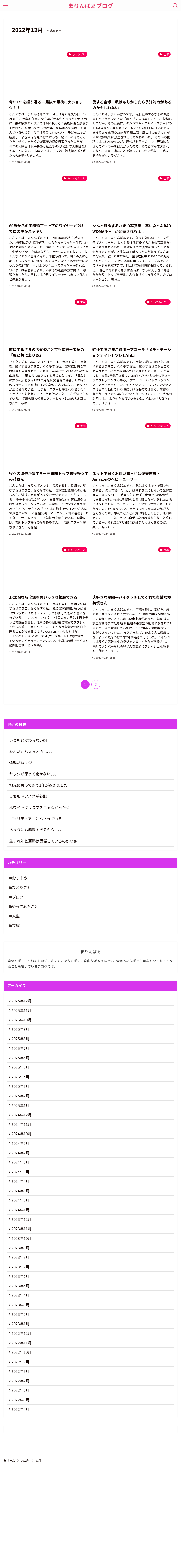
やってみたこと (27, 912)
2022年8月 (22, 1447)
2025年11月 (23, 1023)
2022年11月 (23, 1414)
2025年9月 (22, 1045)
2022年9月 (22, 1436)
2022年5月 (22, 1481)
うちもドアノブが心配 (28, 796)
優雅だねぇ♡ (20, 762)
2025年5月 (22, 1090)
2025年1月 (22, 1134)
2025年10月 (23, 1034)
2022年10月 (23, 1425)
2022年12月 (23, 1402)
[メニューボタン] (5, 5)
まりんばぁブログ (90, 5)
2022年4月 (22, 1492)
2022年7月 (22, 1458)
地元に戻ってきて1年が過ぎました (38, 785)
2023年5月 (22, 1347)
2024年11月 (23, 1157)
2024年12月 (23, 1145)
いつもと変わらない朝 (28, 740)
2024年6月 (22, 1201)
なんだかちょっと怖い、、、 (31, 751)
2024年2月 (22, 1246)
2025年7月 (22, 1067)
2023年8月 (22, 1313)
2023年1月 (22, 1391)
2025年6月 (22, 1079)
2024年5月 (22, 1212)
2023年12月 (23, 1268)
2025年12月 (23, 1011)
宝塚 (17, 935)
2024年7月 (22, 1190)
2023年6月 (22, 1335)
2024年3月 (22, 1235)
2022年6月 (22, 1469)
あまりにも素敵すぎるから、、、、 (36, 829)
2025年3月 (22, 1112)
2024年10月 (23, 1168)
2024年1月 (22, 1257)
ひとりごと (23, 890)
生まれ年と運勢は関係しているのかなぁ (43, 841)
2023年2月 (22, 1380)
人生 (17, 923)
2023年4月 (22, 1358)
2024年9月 (22, 1179)
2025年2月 (22, 1123)
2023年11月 (23, 1280)
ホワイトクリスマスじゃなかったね (39, 807)
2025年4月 (22, 1101)
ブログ (19, 901)
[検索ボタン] (175, 5)
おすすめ (21, 879)
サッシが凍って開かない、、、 (33, 774)
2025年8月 (22, 1056)
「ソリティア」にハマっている (35, 818)
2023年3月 (22, 1369)
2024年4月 (22, 1224)
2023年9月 (22, 1302)
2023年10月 (23, 1291)
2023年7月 (22, 1324)
